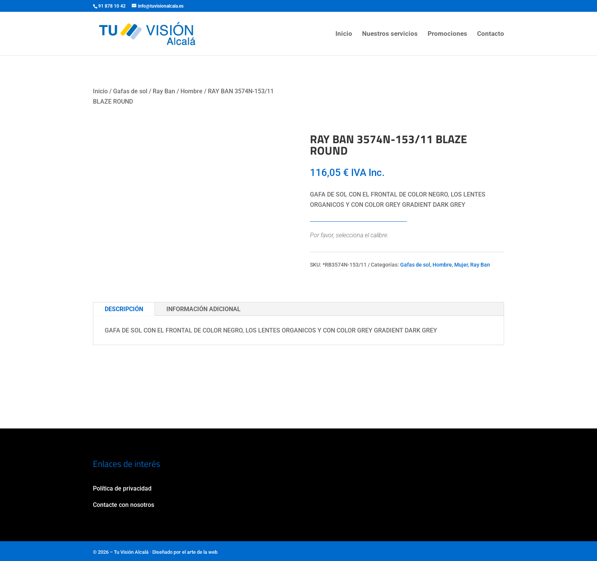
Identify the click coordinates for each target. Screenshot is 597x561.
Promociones (447, 34)
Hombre (191, 91)
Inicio (343, 34)
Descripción (124, 309)
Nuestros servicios (390, 34)
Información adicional (203, 309)
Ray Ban (164, 91)
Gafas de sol (130, 91)
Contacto (490, 34)
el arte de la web (199, 552)
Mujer (461, 265)
